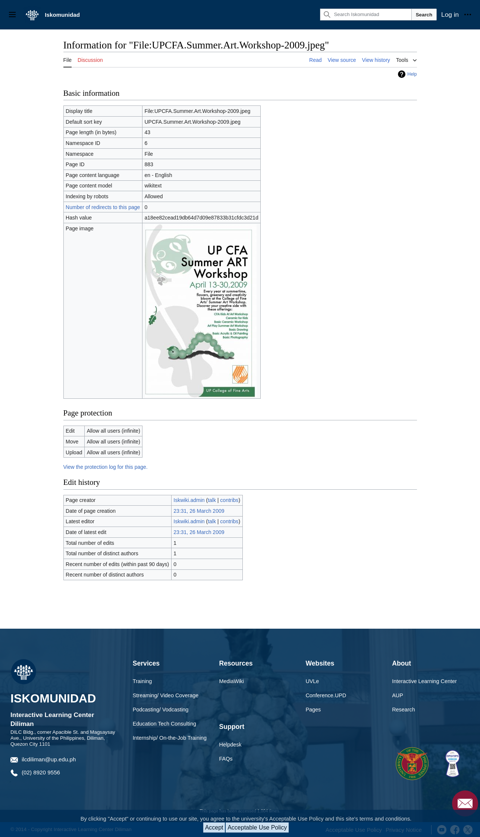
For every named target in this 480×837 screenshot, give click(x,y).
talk (212, 500)
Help (412, 74)
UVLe (312, 681)
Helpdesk (230, 745)
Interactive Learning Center (424, 681)
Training (142, 681)
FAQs (226, 759)
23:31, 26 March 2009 (198, 511)
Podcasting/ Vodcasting (161, 710)
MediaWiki (231, 681)
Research (403, 710)
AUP (397, 695)
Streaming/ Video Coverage (166, 695)
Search (424, 15)
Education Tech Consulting (164, 724)
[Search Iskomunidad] (365, 14)
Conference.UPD (325, 695)
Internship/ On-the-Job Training (170, 738)
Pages (313, 710)
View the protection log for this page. (105, 467)
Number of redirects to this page (103, 207)
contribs (229, 500)
